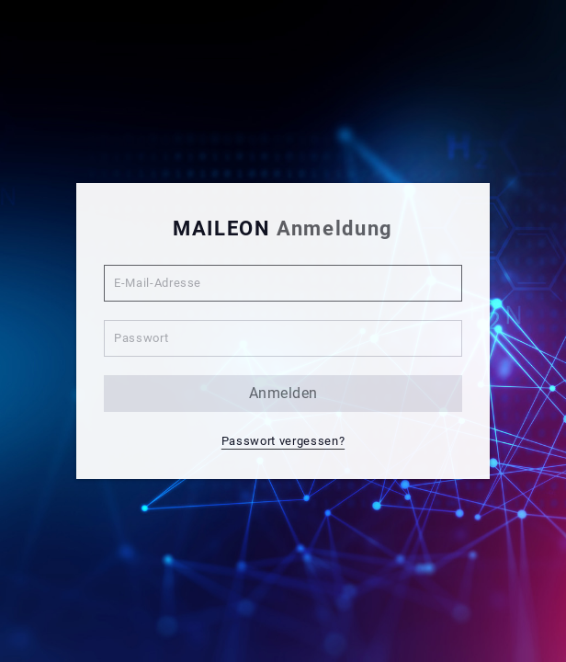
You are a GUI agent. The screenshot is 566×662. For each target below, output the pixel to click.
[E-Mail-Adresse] (283, 283)
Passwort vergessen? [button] (283, 441)
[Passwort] (283, 338)
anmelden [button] (283, 393)
